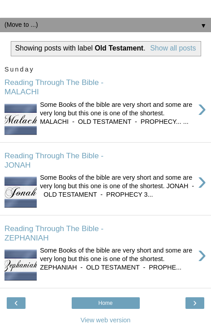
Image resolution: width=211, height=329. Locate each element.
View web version (106, 320)
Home (105, 303)
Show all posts (173, 48)
